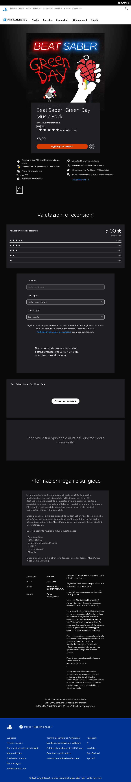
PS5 (20, 8)
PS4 (27, 8)
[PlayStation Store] (15, 16)
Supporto (76, 8)
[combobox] (65, 284)
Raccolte (47, 17)
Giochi (12, 8)
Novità (57, 8)
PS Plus (36, 8)
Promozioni (62, 17)
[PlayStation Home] (5, 9)
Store (66, 8)
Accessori (46, 8)
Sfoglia (94, 17)
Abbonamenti (80, 17)
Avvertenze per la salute (76, 660)
